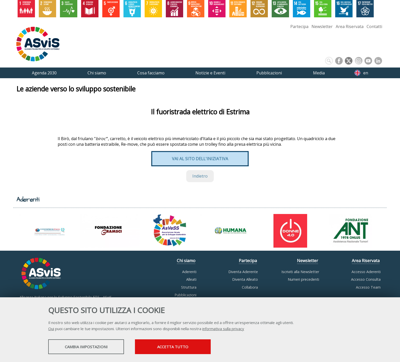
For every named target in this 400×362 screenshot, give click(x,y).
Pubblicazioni (185, 294)
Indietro (200, 176)
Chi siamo (186, 260)
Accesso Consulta (366, 279)
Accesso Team (368, 287)
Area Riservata (350, 26)
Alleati (191, 279)
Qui (51, 328)
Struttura (188, 287)
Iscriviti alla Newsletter (300, 271)
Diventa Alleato (245, 279)
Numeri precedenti (303, 279)
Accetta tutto (180, 347)
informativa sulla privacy (223, 328)
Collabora (250, 287)
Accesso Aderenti (366, 271)
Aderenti (189, 271)
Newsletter (322, 26)
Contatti (374, 26)
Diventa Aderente (243, 271)
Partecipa (299, 26)
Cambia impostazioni (88, 347)
